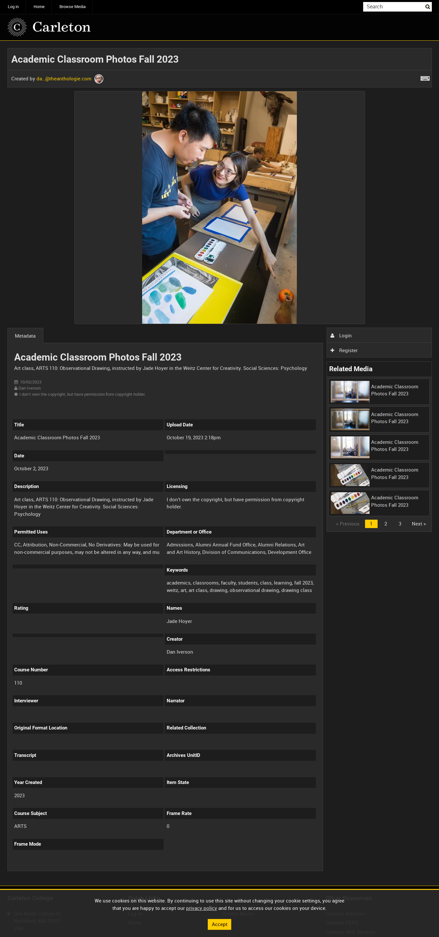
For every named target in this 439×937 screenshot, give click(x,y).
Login (341, 335)
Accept (219, 924)
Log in (13, 6)
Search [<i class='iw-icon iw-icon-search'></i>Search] (428, 6)
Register (344, 350)
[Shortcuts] (425, 77)
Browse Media (72, 6)
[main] (219, 463)
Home (39, 6)
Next (419, 523)
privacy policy (201, 908)
